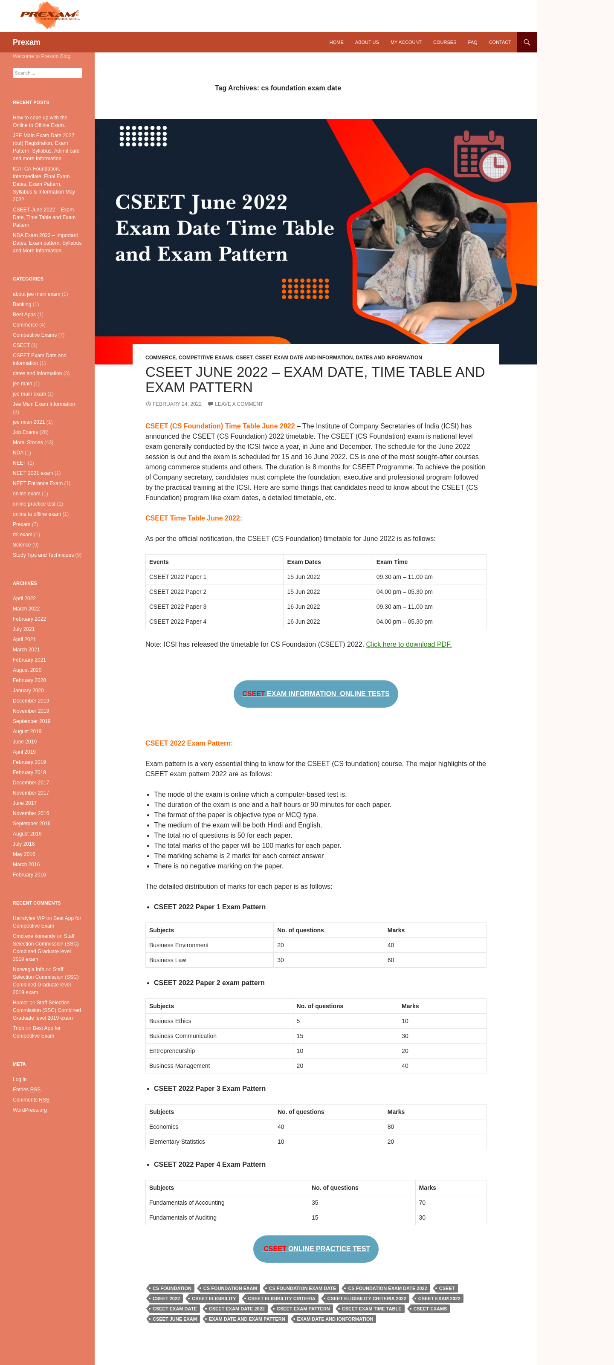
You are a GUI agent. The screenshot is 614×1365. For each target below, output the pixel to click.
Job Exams (25, 432)
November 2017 (31, 793)
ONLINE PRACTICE (316, 1248)
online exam (27, 494)
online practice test (34, 504)
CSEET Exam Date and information (304, 358)
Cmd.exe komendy (34, 936)
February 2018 (29, 772)
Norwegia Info (28, 969)
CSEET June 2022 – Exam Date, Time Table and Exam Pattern (315, 379)
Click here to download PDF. (409, 644)
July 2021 (24, 629)
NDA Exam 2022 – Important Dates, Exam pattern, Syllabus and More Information (47, 243)
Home (337, 42)
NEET (19, 463)
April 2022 (24, 599)
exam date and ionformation (335, 1319)
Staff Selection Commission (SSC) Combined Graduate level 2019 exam (47, 1010)
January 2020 (28, 691)
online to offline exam (37, 514)
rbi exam (22, 535)
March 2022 (26, 609)
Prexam (27, 42)
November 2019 (31, 711)
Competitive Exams (206, 358)
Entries (27, 1090)
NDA (18, 453)
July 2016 (24, 844)
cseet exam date (175, 1308)
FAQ (473, 42)
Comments (31, 1100)
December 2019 (31, 701)
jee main (22, 384)
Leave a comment (239, 404)
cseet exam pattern (303, 1308)
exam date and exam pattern (247, 1319)
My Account (406, 42)
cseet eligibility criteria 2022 (366, 1298)
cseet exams (430, 1308)
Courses (444, 42)
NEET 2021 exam (33, 473)
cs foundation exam (230, 1288)
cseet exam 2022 (439, 1298)
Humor (20, 1003)
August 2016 (27, 834)
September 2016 (32, 824)
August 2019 (27, 732)
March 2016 (26, 865)
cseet (447, 1288)
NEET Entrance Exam (38, 483)
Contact (500, 42)
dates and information (389, 358)
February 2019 (29, 762)
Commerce (160, 358)
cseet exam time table (372, 1308)
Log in (20, 1079)
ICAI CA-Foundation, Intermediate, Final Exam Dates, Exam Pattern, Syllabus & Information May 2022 (44, 184)
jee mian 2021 (29, 422)
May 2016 (24, 854)
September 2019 (32, 721)
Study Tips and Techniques (43, 555)
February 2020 (29, 680)
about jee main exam (36, 294)
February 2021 (29, 660)
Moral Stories (28, 442)
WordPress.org (30, 1110)
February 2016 (29, 875)
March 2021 (26, 650)
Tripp (18, 1028)
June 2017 (25, 803)
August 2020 (27, 670)
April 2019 (24, 752)
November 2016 (31, 813)
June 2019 (25, 742)
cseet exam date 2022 (237, 1308)
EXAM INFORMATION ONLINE (316, 693)
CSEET (244, 358)
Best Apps (24, 315)
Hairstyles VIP (29, 918)
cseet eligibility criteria (282, 1298)
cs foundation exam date (302, 1288)
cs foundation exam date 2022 (387, 1288)
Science (22, 545)
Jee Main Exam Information (44, 404)
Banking (22, 304)
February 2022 (29, 619)
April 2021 (24, 639)
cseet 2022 (166, 1298)
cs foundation (172, 1288)
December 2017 (31, 783)
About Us (367, 42)
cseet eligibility (214, 1298)
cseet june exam (175, 1319)
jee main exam (29, 394)
